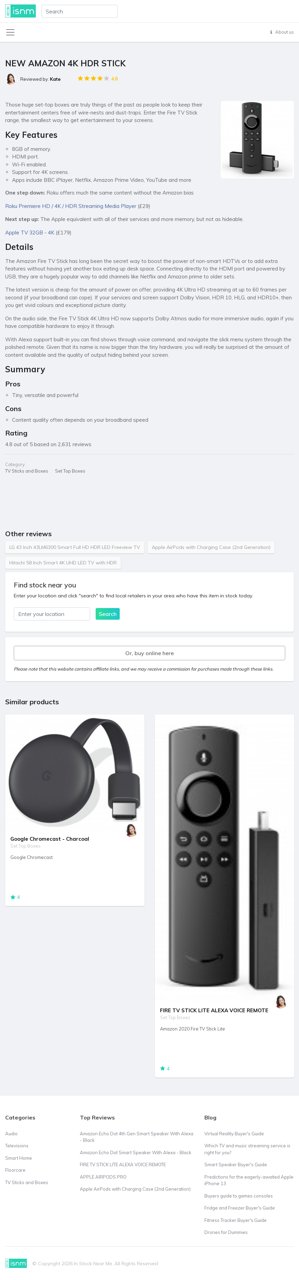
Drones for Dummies (226, 1232)
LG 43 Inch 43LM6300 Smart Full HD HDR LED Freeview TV (74, 547)
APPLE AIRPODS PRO (103, 1177)
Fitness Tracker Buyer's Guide (235, 1220)
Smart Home (18, 1158)
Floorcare (15, 1170)
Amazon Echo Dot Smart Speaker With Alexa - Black (135, 1152)
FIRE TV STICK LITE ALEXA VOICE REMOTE (214, 1010)
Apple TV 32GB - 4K (29, 232)
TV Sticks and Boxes (26, 1182)
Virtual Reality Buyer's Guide (234, 1133)
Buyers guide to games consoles (238, 1196)
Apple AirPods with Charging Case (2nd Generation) (211, 547)
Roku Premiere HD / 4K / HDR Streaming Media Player (70, 206)
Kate (55, 79)
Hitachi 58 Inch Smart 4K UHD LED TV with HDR (63, 563)
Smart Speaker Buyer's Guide (235, 1164)
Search (108, 613)
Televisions (17, 1145)
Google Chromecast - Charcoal (49, 839)
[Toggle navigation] (10, 32)
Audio (11, 1133)
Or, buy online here (149, 653)
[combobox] (79, 11)
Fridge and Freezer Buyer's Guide (239, 1208)
